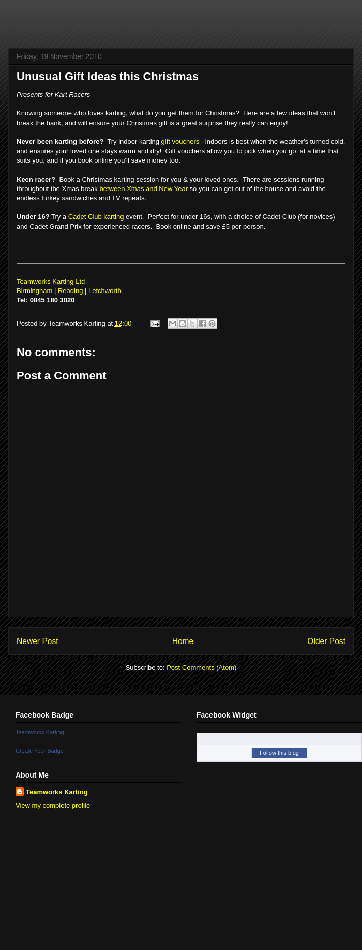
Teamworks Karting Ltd (51, 281)
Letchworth (105, 291)
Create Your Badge (40, 751)
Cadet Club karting (96, 217)
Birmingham (34, 291)
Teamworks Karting (40, 732)
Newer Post (37, 641)
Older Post (326, 641)
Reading (70, 291)
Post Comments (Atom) (201, 667)
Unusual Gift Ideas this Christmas (108, 76)
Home (183, 641)
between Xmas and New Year (143, 189)
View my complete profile (53, 805)
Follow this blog (279, 753)
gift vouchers (180, 141)
